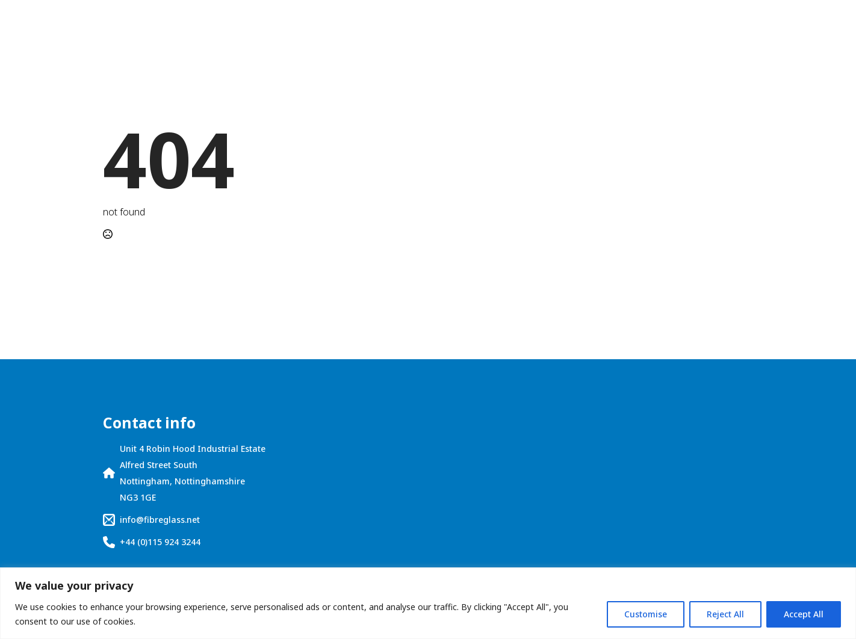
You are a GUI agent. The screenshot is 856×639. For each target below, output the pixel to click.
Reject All (725, 614)
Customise (645, 614)
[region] (428, 603)
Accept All (803, 614)
